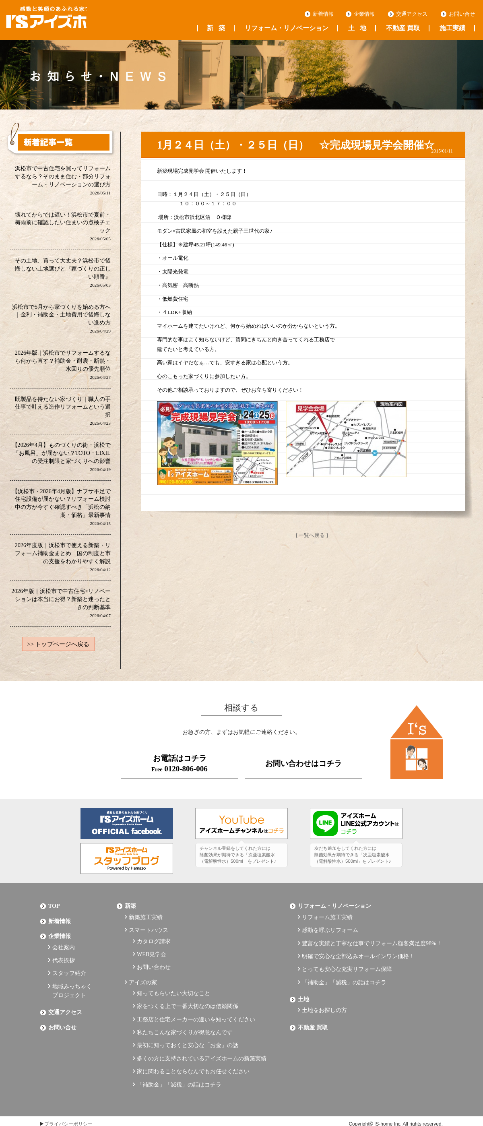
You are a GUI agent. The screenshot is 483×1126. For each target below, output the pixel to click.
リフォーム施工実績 (327, 918)
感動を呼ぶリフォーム (330, 930)
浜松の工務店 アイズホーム (60, 20)
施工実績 (452, 28)
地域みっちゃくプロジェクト (72, 982)
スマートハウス (148, 930)
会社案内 (63, 945)
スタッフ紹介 (69, 967)
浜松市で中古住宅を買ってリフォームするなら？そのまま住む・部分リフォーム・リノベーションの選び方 (63, 180)
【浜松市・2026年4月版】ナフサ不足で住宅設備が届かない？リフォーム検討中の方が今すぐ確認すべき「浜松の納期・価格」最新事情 (61, 510)
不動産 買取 (403, 28)
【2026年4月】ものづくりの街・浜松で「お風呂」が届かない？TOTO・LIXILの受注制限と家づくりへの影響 (61, 460)
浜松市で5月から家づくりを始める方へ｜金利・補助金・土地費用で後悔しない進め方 (61, 320)
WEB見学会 (151, 950)
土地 (357, 28)
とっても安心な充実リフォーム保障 (347, 963)
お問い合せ (462, 14)
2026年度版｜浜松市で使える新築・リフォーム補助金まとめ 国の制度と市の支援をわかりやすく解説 (62, 561)
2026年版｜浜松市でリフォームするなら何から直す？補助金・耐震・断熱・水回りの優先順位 (62, 367)
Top (54, 910)
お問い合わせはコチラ (303, 768)
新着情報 (323, 14)
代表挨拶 (63, 956)
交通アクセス (411, 14)
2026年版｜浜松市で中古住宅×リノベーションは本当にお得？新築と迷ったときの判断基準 (61, 608)
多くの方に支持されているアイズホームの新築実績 (201, 1038)
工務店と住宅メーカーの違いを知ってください (196, 1005)
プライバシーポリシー (68, 1098)
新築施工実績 (146, 918)
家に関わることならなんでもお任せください (193, 1049)
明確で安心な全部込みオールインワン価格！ (358, 952)
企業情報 (364, 14)
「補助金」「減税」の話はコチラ (179, 1060)
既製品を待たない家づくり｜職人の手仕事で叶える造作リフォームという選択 (63, 413)
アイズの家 (143, 974)
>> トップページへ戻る (58, 649)
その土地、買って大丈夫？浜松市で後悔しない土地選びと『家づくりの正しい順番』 (63, 273)
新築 (216, 28)
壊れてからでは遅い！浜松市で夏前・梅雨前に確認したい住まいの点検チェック (63, 227)
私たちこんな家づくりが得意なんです (185, 1016)
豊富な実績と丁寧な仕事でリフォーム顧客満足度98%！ (372, 941)
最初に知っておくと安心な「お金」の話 (187, 1027)
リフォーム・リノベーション (286, 28)
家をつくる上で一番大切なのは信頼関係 (187, 994)
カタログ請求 (154, 939)
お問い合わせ (154, 961)
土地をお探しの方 (324, 998)
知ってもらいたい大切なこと (173, 983)
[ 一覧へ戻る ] (312, 535)
